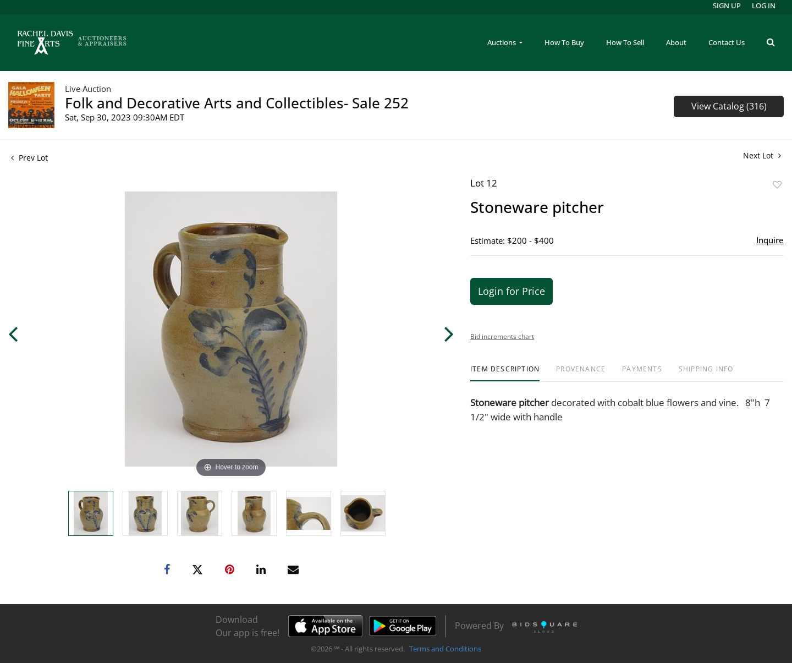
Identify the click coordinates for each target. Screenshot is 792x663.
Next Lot (762, 155)
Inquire (770, 239)
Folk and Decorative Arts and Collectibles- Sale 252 (237, 103)
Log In (764, 5)
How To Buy (564, 42)
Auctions (502, 42)
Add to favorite (777, 184)
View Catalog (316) (729, 106)
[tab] (505, 373)
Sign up (727, 5)
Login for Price (511, 291)
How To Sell (625, 42)
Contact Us (726, 42)
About (676, 42)
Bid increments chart (502, 336)
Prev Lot (29, 157)
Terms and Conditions (445, 649)
